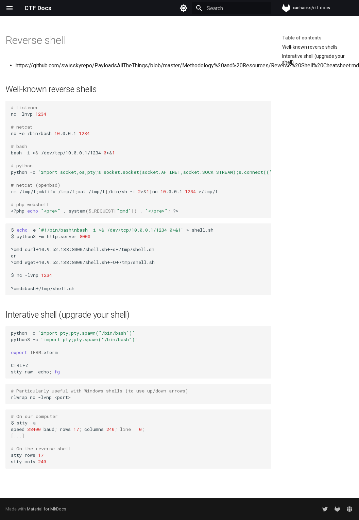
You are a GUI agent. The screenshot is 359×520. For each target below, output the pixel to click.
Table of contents (302, 37)
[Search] (231, 8)
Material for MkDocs (46, 508)
